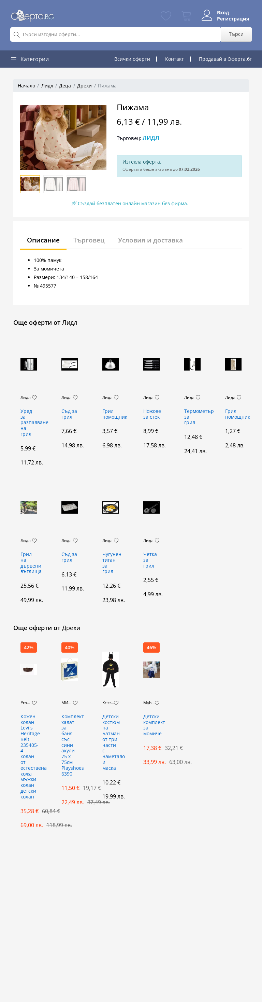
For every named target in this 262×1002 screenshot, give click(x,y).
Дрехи (84, 85)
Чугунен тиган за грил (110, 563)
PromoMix (26, 702)
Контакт (174, 59)
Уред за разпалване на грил (28, 422)
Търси (236, 34)
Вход (220, 13)
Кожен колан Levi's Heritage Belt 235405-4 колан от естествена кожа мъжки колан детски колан (28, 757)
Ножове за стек (151, 414)
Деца (65, 85)
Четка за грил (150, 560)
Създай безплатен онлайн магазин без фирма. (130, 203)
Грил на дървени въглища (28, 563)
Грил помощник (110, 414)
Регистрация (230, 19)
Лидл (47, 85)
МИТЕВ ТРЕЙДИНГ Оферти (67, 702)
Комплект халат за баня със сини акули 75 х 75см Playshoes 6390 (69, 745)
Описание (44, 240)
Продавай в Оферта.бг (225, 59)
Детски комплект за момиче (151, 725)
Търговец (92, 240)
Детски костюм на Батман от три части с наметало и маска (110, 742)
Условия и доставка (156, 240)
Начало (26, 85)
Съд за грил (69, 414)
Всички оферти (132, 59)
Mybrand (149, 702)
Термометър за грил (192, 417)
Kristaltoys (108, 702)
